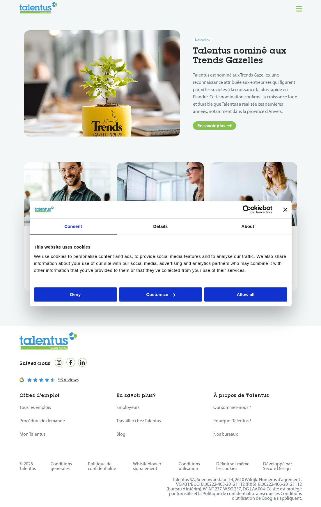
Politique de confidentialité (229, 493)
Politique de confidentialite (102, 466)
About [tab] (248, 226)
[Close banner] (285, 210)
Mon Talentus (32, 434)
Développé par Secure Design (277, 466)
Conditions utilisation (189, 466)
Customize (160, 294)
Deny (75, 294)
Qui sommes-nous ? (232, 407)
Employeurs (127, 407)
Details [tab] (160, 226)
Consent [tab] (73, 226)
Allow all (246, 294)
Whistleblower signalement (147, 466)
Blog (120, 434)
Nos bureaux (225, 434)
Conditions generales (61, 466)
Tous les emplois (35, 407)
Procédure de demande (42, 420)
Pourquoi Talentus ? (232, 420)
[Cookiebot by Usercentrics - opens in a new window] (246, 209)
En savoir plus (214, 125)
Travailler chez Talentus (138, 420)
